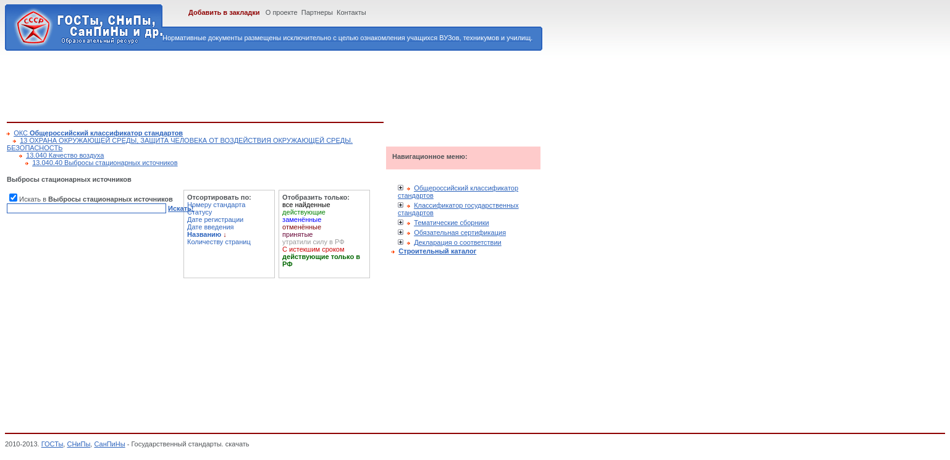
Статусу (199, 212)
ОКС (98, 133)
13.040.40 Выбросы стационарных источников (104, 162)
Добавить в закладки (224, 12)
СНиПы (78, 444)
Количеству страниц (219, 241)
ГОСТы (52, 444)
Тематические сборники (451, 222)
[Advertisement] (231, 84)
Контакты (351, 12)
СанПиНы (109, 444)
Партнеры (317, 12)
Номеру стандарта (216, 204)
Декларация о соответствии (458, 242)
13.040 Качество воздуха (65, 155)
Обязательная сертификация (460, 232)
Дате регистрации (215, 219)
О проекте (282, 12)
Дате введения (210, 227)
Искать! (180, 208)
